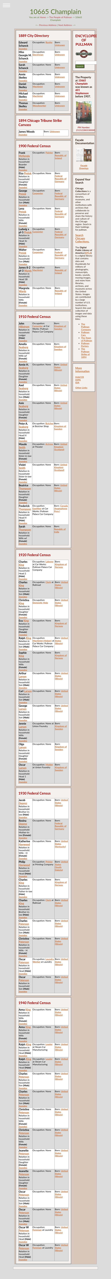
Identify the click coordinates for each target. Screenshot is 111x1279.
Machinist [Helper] (42, 640)
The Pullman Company (86, 327)
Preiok (28, 173)
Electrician (38, 54)
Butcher (49, 423)
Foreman (37, 1229)
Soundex (23, 48)
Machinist (38, 86)
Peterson (24, 1076)
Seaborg (23, 347)
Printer (49, 861)
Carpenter (38, 193)
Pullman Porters (85, 344)
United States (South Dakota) (61, 865)
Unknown (60, 45)
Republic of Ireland (60, 156)
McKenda (24, 156)
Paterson (24, 924)
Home (43, 17)
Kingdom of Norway (61, 565)
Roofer (49, 42)
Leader (49, 1044)
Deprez (23, 803)
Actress (49, 444)
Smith (22, 447)
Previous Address (48, 25)
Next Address (65, 25)
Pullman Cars (85, 333)
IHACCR (79, 377)
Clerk (48, 582)
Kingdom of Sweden (60, 327)
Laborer (49, 561)
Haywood (24, 844)
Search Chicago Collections (82, 238)
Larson (22, 676)
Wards (28, 270)
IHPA (78, 379)
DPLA (88, 252)
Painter (49, 152)
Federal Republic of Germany (60, 178)
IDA (77, 382)
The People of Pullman (60, 17)
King (21, 564)
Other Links (81, 387)
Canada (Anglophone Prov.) (61, 508)
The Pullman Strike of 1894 (85, 352)
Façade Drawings (83, 167)
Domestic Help (40, 602)
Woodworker (39, 105)
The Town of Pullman (86, 339)
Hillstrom (24, 326)
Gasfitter (36, 508)
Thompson (25, 488)
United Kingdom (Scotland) (60, 447)
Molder (49, 764)
